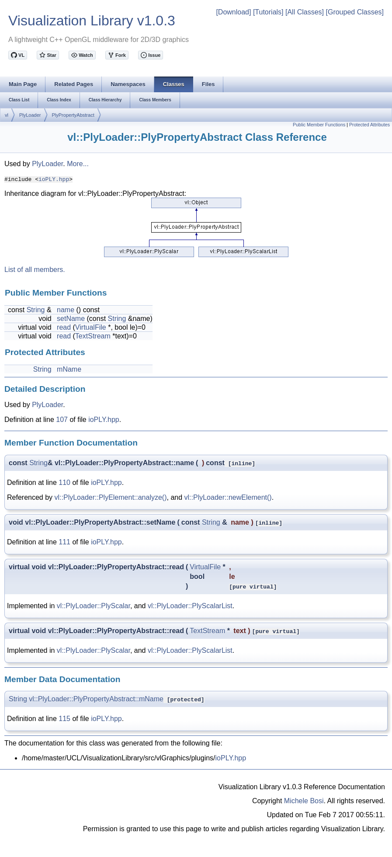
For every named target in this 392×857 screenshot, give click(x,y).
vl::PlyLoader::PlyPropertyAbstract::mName (96, 699)
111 (64, 542)
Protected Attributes (369, 124)
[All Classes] (304, 12)
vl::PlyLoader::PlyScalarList (190, 606)
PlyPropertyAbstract (73, 115)
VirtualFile (90, 327)
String (36, 310)
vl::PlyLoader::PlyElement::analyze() (111, 497)
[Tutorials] (268, 12)
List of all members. (34, 269)
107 (62, 419)
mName (69, 369)
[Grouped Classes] (355, 12)
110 (64, 482)
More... (78, 163)
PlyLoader (30, 115)
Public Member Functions (319, 124)
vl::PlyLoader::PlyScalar (93, 606)
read (64, 327)
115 (64, 718)
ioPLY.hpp (53, 179)
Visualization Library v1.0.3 (91, 20)
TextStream (93, 336)
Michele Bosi (304, 801)
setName (71, 318)
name (65, 310)
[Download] (233, 12)
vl (6, 115)
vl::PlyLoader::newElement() (228, 497)
